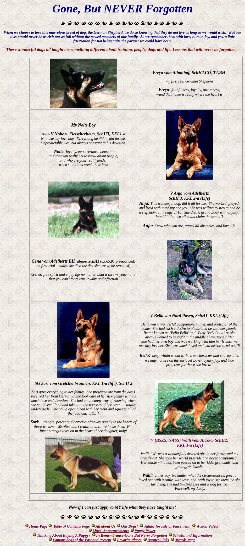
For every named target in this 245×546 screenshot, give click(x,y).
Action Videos (208, 526)
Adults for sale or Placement (167, 526)
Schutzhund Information (192, 535)
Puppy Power (145, 531)
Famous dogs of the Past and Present (82, 540)
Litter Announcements (111, 531)
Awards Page (185, 540)
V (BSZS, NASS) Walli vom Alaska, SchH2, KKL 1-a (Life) (189, 443)
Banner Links (158, 540)
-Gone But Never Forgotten (131, 535)
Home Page (38, 526)
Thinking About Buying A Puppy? (63, 535)
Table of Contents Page (72, 526)
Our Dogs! (129, 526)
